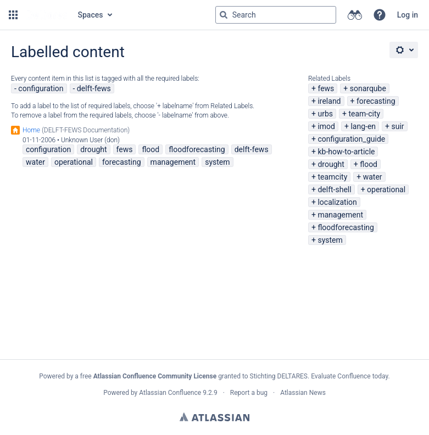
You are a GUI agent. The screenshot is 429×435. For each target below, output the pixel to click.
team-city (364, 113)
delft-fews (94, 88)
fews (325, 88)
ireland (329, 101)
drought (330, 164)
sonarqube (368, 88)
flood (368, 164)
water (372, 176)
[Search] (223, 14)
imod (326, 126)
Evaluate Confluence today (349, 376)
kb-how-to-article (346, 151)
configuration (40, 88)
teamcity (332, 176)
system (329, 240)
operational (386, 189)
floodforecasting (345, 227)
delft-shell (334, 189)
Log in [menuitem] (407, 14)
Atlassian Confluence (170, 393)
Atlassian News (303, 393)
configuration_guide (351, 139)
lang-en (363, 126)
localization (336, 202)
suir (397, 126)
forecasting (375, 101)
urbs (325, 113)
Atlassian (214, 417)
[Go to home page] (47, 15)
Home (31, 130)
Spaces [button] (90, 14)
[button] (13, 15)
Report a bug (249, 393)
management (340, 214)
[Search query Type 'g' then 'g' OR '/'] (275, 15)
